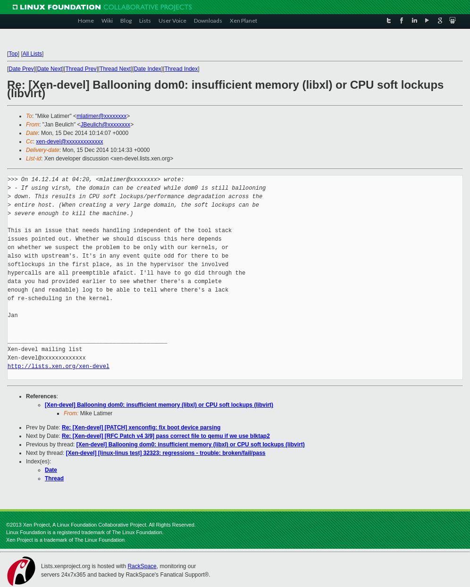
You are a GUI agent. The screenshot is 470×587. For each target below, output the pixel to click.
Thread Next (115, 69)
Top (12, 53)
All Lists (32, 53)
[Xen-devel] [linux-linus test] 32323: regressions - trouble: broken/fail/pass (166, 453)
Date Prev (21, 69)
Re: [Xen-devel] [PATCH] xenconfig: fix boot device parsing (141, 427)
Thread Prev (80, 69)
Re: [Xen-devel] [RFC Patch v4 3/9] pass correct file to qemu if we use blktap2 (166, 436)
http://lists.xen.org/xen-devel (58, 366)
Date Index (147, 69)
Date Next (49, 69)
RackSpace (141, 566)
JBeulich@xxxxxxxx (106, 124)
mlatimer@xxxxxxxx (101, 116)
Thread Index (181, 69)
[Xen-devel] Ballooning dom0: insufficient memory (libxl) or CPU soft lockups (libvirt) (159, 405)
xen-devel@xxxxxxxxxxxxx (69, 141)
